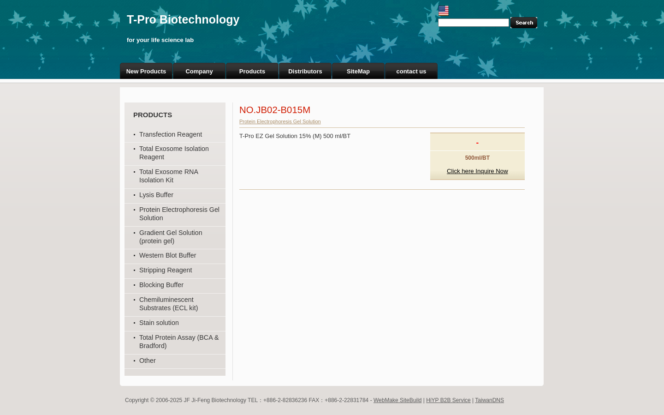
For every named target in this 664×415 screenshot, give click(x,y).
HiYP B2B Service (448, 400)
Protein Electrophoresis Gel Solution (280, 121)
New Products (146, 71)
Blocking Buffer (161, 285)
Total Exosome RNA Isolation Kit (168, 176)
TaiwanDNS (489, 400)
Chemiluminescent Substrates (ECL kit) (168, 304)
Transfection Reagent (170, 134)
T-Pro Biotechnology (183, 19)
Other (147, 360)
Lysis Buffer (156, 194)
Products (252, 71)
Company (199, 71)
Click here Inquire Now (477, 171)
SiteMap (358, 71)
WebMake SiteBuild (398, 400)
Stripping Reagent (165, 270)
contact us (411, 71)
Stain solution (159, 322)
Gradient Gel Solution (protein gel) (170, 237)
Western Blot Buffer (167, 255)
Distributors (305, 71)
